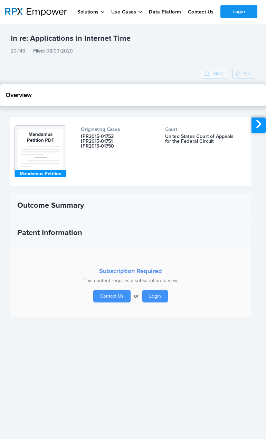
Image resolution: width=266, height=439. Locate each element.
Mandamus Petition (40, 173)
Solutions (88, 12)
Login (238, 11)
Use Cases (124, 12)
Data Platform (165, 12)
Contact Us (200, 12)
